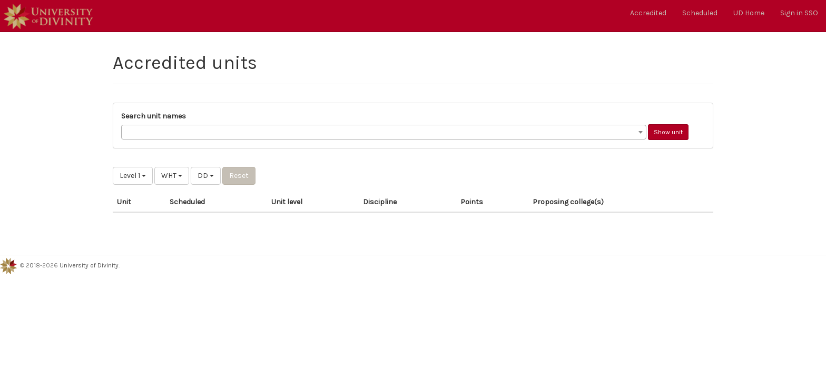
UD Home (748, 12)
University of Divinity (89, 265)
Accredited (648, 12)
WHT (171, 175)
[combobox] (383, 132)
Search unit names (153, 116)
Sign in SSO (799, 12)
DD (206, 175)
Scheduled (699, 12)
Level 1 (133, 175)
